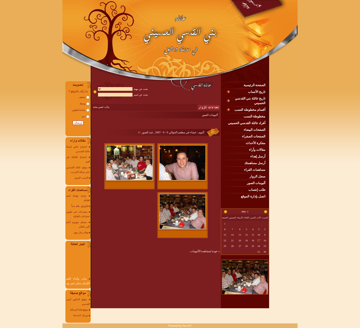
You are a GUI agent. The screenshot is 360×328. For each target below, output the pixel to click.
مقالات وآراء (257, 149)
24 (259, 246)
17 (259, 240)
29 (225, 246)
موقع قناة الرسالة (79, 309)
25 (253, 246)
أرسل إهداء (258, 156)
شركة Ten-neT (80, 315)
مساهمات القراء (255, 169)
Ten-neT (186, 325)
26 (246, 246)
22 (225, 240)
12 (246, 234)
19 (246, 240)
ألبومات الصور (256, 183)
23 (265, 246)
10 (259, 234)
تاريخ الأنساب (257, 92)
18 (253, 240)
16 (265, 240)
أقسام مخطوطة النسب (249, 109)
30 (265, 251)
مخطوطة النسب (255, 116)
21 (232, 240)
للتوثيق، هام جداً (79, 206)
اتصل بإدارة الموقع (253, 196)
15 (225, 234)
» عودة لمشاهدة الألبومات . (204, 251)
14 (232, 234)
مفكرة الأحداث (256, 143)
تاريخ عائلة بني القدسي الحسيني (250, 101)
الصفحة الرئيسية (255, 85)
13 (240, 234)
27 (240, 246)
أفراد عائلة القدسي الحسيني (247, 123)
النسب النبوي (81, 177)
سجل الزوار (258, 176)
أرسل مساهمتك (255, 163)
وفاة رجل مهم (81, 232)
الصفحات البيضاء (255, 129)
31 (259, 251)
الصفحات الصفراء (254, 136)
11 (253, 234)
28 (232, 246)
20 (240, 240)
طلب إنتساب (257, 189)
